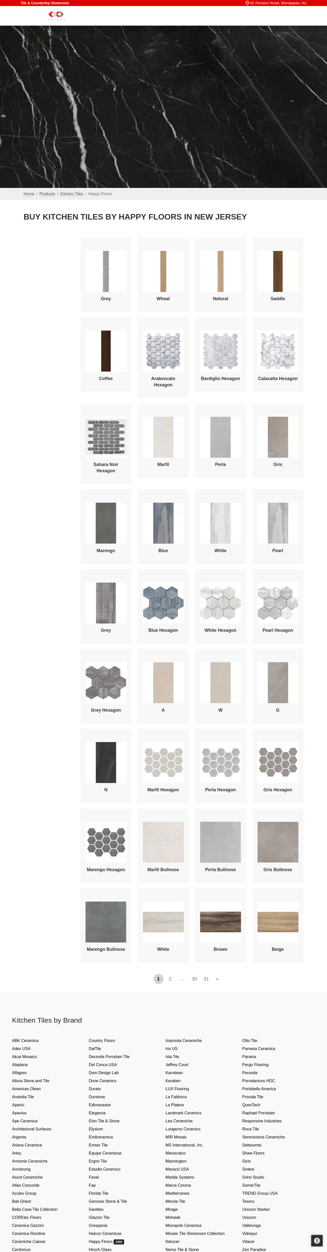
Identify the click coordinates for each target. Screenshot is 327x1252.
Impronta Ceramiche (189, 1040)
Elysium (101, 1129)
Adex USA (26, 1049)
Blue (163, 550)
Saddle (278, 298)
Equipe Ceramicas (110, 1153)
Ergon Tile (103, 1161)
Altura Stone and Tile (35, 1081)
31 (206, 978)
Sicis (251, 1161)
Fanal (99, 1177)
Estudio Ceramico (109, 1169)
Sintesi (253, 1169)
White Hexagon (220, 630)
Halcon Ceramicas (110, 1233)
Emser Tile (104, 1145)
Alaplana (25, 1065)
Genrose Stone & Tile (113, 1201)
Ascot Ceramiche (32, 1177)
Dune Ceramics (107, 1081)
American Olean (31, 1089)
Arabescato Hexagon (163, 381)
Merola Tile (180, 1201)
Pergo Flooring (259, 1065)
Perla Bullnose (220, 869)
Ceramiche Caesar (33, 1241)
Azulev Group (29, 1193)
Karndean (179, 1073)
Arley (22, 1153)
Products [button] (175, 22)
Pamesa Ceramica (264, 1049)
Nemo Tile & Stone (186, 1249)
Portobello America (264, 1089)
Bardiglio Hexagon (220, 378)
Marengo (106, 550)
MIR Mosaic (182, 1137)
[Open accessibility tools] (317, 1240)
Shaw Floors (259, 1153)
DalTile (101, 1049)
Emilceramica (106, 1137)
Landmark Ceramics (188, 1113)
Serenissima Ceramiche (268, 1137)
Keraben (178, 1081)
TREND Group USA (265, 1193)
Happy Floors (106, 1241)
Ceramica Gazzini (33, 1225)
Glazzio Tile (105, 1217)
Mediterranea (182, 1193)
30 (194, 978)
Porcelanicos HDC (263, 1081)
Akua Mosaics (29, 1057)
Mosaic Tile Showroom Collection (198, 1233)
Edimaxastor (105, 1105)
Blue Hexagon (163, 630)
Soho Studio (259, 1177)
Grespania (103, 1225)
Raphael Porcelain (263, 1113)
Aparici (23, 1105)
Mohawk (178, 1217)
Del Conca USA (108, 1065)
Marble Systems (186, 1177)
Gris (277, 464)
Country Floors (108, 1040)
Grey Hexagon (106, 710)
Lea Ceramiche (184, 1121)
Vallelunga (256, 1225)
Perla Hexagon (220, 789)
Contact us (291, 22)
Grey (106, 298)
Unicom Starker (261, 1209)
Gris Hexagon (278, 789)
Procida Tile (257, 1097)
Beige (278, 949)
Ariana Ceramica (31, 1145)
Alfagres (24, 1073)
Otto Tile (254, 1040)
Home (155, 22)
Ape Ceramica (30, 1121)
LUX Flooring (181, 1089)
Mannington (181, 1161)
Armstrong (26, 1169)
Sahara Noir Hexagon (106, 467)
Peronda (254, 1073)
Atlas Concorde (30, 1185)
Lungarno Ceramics (188, 1129)
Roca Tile (255, 1129)
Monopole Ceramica (188, 1225)
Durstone (102, 1097)
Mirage (177, 1209)
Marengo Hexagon (106, 869)
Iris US (177, 1049)
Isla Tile (177, 1057)
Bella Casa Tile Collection (39, 1209)
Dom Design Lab (109, 1073)
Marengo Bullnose (106, 949)
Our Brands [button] (203, 22)
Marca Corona (183, 1185)
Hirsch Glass (105, 1249)
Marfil (163, 464)
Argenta (25, 1137)
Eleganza (102, 1113)
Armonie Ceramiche (34, 1161)
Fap (98, 1185)
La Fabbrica (181, 1097)
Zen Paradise (258, 1249)
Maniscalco (181, 1153)
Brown (220, 949)
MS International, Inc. (190, 1145)
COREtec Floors (31, 1217)
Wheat (163, 298)
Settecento (256, 1145)
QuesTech (255, 1105)
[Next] (217, 979)
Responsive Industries (266, 1121)
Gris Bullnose (278, 869)
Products (47, 194)
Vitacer (253, 1241)
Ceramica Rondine (33, 1233)
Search (229, 22)
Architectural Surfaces (36, 1129)
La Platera (180, 1105)
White (220, 550)
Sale (246, 22)
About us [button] (264, 22)
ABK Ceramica (30, 1040)
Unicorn (253, 1217)
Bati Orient (26, 1201)
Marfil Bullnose (163, 869)
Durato (99, 1089)
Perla (220, 464)
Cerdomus (26, 1249)
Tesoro (253, 1201)
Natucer (178, 1241)
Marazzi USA (182, 1169)
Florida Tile (103, 1193)
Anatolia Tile (28, 1097)
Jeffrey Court (182, 1065)
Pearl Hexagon (278, 630)
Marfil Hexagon (163, 789)
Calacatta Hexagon (277, 378)
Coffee (106, 378)
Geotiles (101, 1209)
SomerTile (257, 1185)
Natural (220, 298)
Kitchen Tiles (71, 194)
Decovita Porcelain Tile (114, 1057)
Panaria (254, 1057)
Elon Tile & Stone (110, 1121)
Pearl (277, 550)
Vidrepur (254, 1233)
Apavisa (24, 1113)
